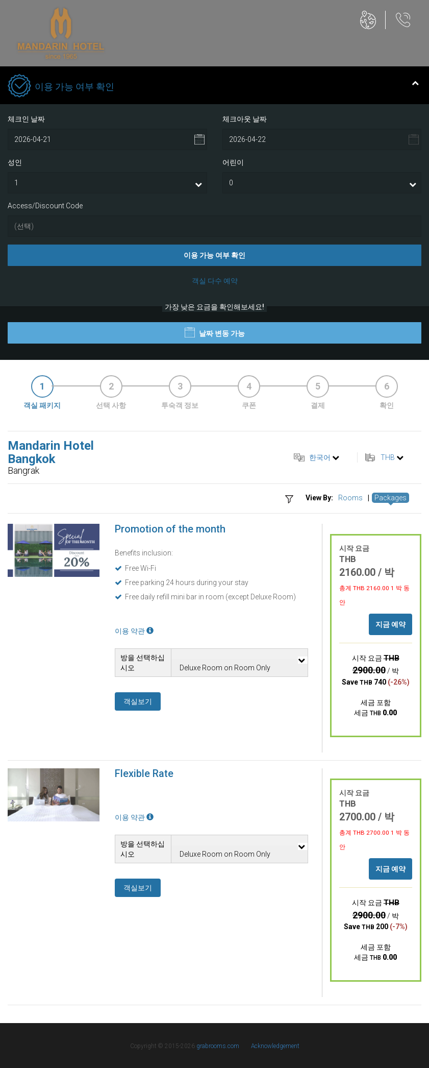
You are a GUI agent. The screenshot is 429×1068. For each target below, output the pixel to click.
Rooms (350, 498)
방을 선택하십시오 (142, 662)
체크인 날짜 (26, 119)
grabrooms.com (217, 1046)
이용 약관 (134, 631)
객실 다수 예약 (215, 281)
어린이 (233, 162)
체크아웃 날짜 (244, 119)
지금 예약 (390, 624)
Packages (390, 498)
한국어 (320, 457)
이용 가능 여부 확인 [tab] (213, 87)
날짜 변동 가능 (215, 332)
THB (388, 457)
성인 (15, 162)
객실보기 (137, 701)
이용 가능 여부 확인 (214, 255)
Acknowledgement (275, 1046)
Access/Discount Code (45, 206)
